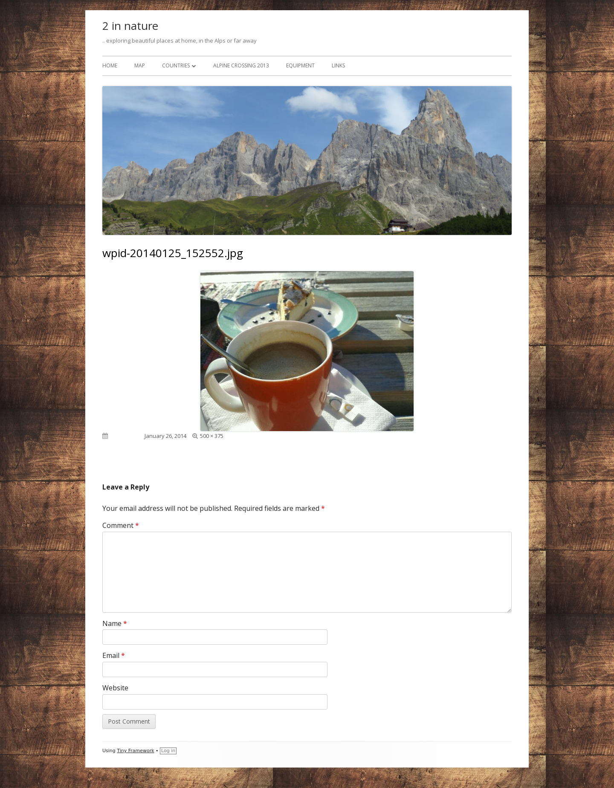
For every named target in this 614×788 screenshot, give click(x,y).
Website (115, 687)
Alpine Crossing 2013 (241, 65)
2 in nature (130, 25)
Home (109, 65)
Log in (168, 750)
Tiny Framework (135, 750)
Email (113, 655)
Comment (120, 525)
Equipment (300, 65)
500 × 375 (211, 436)
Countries (176, 65)
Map (139, 65)
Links (338, 65)
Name (114, 623)
